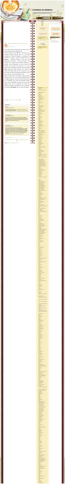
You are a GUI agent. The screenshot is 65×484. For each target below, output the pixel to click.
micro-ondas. (40, 336)
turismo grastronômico (41, 460)
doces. (39, 221)
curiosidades (40, 194)
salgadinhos (40, 430)
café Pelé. (39, 140)
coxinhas (39, 175)
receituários (40, 413)
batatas (39, 114)
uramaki (39, 464)
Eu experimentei (40, 238)
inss (39, 282)
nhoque (39, 345)
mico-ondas (40, 334)
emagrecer (40, 228)
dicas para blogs (40, 210)
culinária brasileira (41, 182)
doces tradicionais (41, 220)
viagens (39, 473)
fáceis (39, 242)
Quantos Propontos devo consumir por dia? (18, 43)
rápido (39, 400)
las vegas (39, 291)
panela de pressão (41, 359)
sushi (39, 453)
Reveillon (39, 421)
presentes (39, 383)
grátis (39, 269)
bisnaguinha (40, 124)
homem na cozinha (41, 272)
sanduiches (40, 434)
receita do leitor (40, 403)
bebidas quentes (40, 121)
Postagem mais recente (10, 139)
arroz (39, 101)
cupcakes (39, 192)
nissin (39, 346)
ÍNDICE (39, 277)
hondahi (39, 273)
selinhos (39, 440)
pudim (39, 394)
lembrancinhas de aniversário (42, 297)
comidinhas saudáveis (41, 164)
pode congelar (40, 380)
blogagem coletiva (41, 125)
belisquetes (40, 122)
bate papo (39, 116)
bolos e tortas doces (41, 130)
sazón (39, 439)
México (39, 332)
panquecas (40, 360)
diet (39, 213)
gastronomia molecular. (41, 261)
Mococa (39, 341)
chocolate (39, 152)
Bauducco (39, 117)
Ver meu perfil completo (53, 40)
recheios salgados (41, 415)
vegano (39, 470)
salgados (39, 431)
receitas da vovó (40, 405)
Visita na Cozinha (41, 478)
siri (39, 443)
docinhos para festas (41, 224)
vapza (39, 469)
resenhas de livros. (41, 419)
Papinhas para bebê (41, 364)
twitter (39, 463)
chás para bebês (40, 150)
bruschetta (40, 136)
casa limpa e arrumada (41, 146)
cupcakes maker (40, 193)
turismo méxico (40, 461)
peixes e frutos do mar (41, 374)
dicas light (40, 209)
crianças (39, 180)
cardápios (39, 144)
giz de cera (40, 264)
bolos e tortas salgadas (41, 132)
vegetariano (40, 471)
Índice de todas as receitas (42, 280)
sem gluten (40, 441)
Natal (39, 344)
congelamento (40, 173)
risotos (39, 423)
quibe (39, 395)
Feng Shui (40, 248)
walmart (39, 480)
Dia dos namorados (41, 201)
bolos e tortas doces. (41, 131)
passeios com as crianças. (42, 371)
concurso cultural (40, 169)
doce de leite (40, 215)
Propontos (39, 392)
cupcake (39, 191)
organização (40, 351)
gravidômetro (40, 270)
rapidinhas (40, 399)
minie (39, 340)
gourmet (39, 268)
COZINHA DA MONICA (42, 10)
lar (38, 290)
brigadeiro (40, 133)
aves (39, 104)
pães (39, 355)
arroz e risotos (40, 102)
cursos (39, 195)
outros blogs (40, 353)
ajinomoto (39, 95)
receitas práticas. (40, 411)
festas (39, 251)
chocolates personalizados (42, 154)
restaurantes (40, 420)
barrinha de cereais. (41, 111)
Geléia (39, 262)
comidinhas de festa (41, 161)
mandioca (39, 326)
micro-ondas (40, 335)
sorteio (39, 449)
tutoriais (39, 462)
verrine (39, 472)
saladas (39, 429)
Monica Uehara (7, 125)
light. (39, 317)
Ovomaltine (40, 354)
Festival (39, 253)
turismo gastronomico (41, 458)
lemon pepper (40, 313)
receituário (40, 412)
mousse (39, 343)
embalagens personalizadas (42, 229)
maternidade (40, 331)
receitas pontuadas (41, 409)
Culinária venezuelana (41, 190)
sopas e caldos (40, 448)
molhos (39, 342)
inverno (39, 283)
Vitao (39, 479)
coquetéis (39, 174)
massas (39, 330)
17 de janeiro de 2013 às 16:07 (9, 107)
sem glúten (40, 442)
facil (39, 243)
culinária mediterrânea (41, 185)
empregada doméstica (41, 230)
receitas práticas (40, 410)
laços (39, 287)
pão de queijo (40, 361)
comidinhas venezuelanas (42, 165)
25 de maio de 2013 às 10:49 (9, 115)
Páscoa (39, 370)
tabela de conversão (41, 454)
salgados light (40, 432)
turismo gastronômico (41, 459)
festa (39, 249)
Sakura (39, 428)
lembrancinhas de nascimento (42, 301)
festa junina (40, 250)
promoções (40, 391)
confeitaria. (40, 172)
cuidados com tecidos (41, 181)
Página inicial (17, 140)
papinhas (39, 363)
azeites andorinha (40, 105)
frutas (39, 260)
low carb (39, 323)
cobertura (39, 155)
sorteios (39, 450)
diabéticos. (40, 202)
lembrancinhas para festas (42, 310)
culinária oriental (40, 189)
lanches (39, 288)
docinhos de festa (40, 223)
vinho (39, 477)
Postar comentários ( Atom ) (13, 142)
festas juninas (40, 252)
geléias (39, 263)
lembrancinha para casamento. (42, 293)
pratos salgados (40, 382)
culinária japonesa (41, 184)
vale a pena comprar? (41, 468)
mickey (39, 333)
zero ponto (40, 481)
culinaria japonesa (41, 183)
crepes (39, 179)
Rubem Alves (40, 424)
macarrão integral (41, 325)
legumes (39, 292)
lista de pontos (40, 321)
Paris (39, 369)
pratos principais (40, 381)
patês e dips (40, 373)
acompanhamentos (41, 92)
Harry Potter (40, 271)
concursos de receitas (41, 170)
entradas (39, 234)
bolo (39, 126)
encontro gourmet (41, 233)
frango (39, 257)
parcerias (39, 368)
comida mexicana (41, 159)
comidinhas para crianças (42, 163)
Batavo (39, 115)
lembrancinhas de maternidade (42, 299)
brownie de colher (41, 134)
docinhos (39, 222)
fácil (39, 244)
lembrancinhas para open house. (42, 311)
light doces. (40, 316)
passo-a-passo (40, 372)
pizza (39, 379)
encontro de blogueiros (41, 232)
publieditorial (40, 393)
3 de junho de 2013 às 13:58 (9, 126)
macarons (39, 324)
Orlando (39, 352)
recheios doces (40, 414)
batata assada (40, 113)
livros (39, 322)
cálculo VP (40, 141)
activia (39, 93)
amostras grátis (40, 97)
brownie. (39, 135)
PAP (39, 362)
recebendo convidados (41, 402)
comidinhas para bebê (41, 162)
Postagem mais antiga (23, 139)
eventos (39, 239)
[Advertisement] (15, 33)
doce (39, 214)
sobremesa (40, 444)
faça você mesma (40, 241)
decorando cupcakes (41, 199)
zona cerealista (40, 482)
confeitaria (40, 171)
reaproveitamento (41, 401)
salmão (39, 433)
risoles (39, 422)
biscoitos (39, 123)
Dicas (39, 203)
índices (39, 281)
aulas (39, 103)
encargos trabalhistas (41, 231)
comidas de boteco (41, 160)
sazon (39, 438)
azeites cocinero (40, 106)
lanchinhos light (40, 289)
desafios (39, 200)
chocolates (40, 153)
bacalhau (39, 107)
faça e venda (40, 240)
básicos (39, 112)
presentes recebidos (41, 384)
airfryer (39, 94)
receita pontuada (40, 404)
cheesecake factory (41, 151)
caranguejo (40, 142)
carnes (39, 145)
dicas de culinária (41, 204)
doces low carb (40, 219)
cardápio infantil (40, 143)
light (39, 314)
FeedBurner (44, 44)
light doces (40, 315)
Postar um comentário (7, 137)
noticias (39, 350)
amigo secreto (40, 96)
